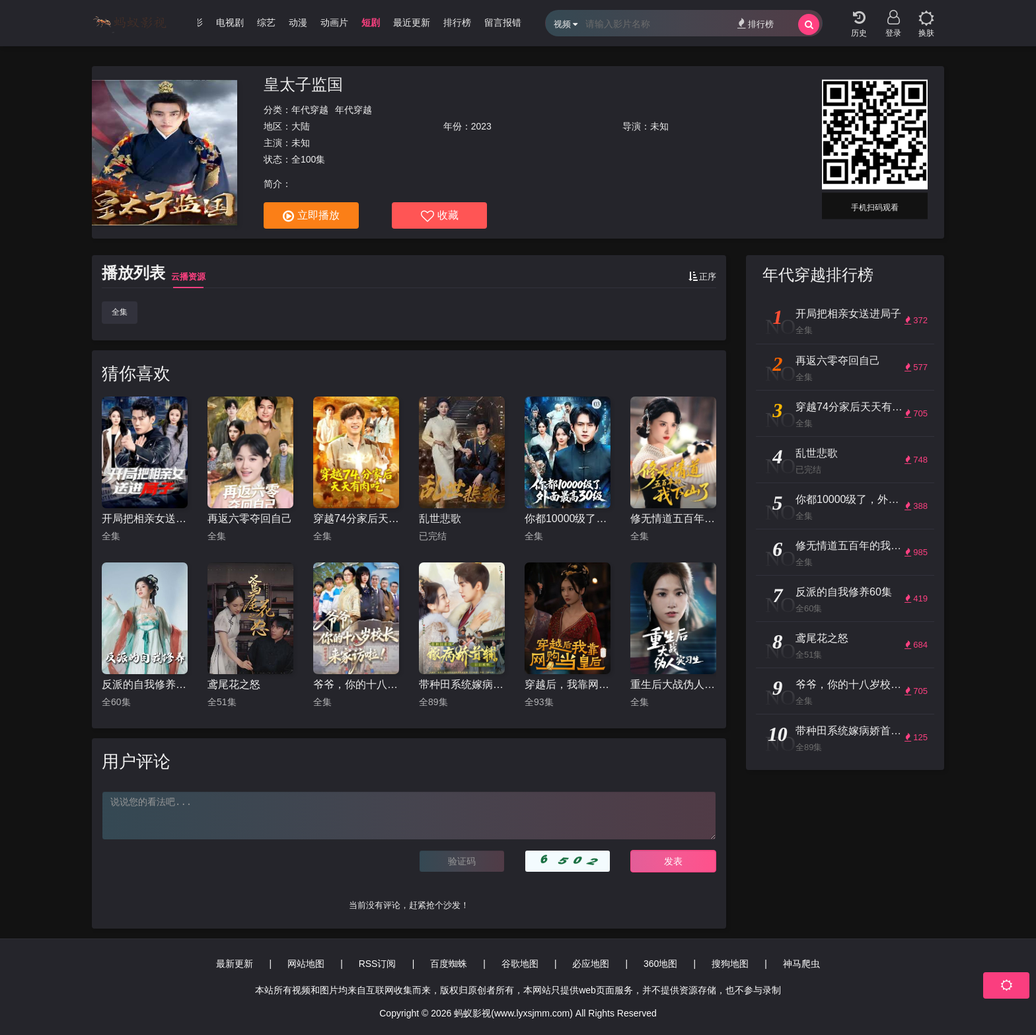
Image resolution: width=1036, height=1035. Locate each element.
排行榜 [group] (457, 22)
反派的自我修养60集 (145, 684)
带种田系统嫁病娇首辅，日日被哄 (462, 684)
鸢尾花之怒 (233, 684)
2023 (481, 126)
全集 (120, 312)
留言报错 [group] (502, 22)
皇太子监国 (303, 84)
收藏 (440, 216)
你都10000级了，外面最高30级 (567, 518)
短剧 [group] (370, 22)
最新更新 (234, 963)
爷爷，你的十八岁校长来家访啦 (356, 684)
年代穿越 (309, 109)
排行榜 (755, 23)
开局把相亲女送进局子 (145, 518)
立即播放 (311, 216)
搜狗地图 (730, 963)
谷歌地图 (519, 963)
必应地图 (590, 963)
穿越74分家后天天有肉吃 (356, 518)
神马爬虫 (801, 963)
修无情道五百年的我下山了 (673, 518)
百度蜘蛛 (448, 963)
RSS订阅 (377, 963)
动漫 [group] (298, 22)
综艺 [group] (266, 22)
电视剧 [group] (230, 22)
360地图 (660, 963)
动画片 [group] (334, 22)
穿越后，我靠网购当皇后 (567, 684)
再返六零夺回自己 (249, 518)
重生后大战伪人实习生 (673, 684)
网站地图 (305, 963)
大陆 (300, 126)
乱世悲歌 (440, 518)
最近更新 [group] (411, 22)
